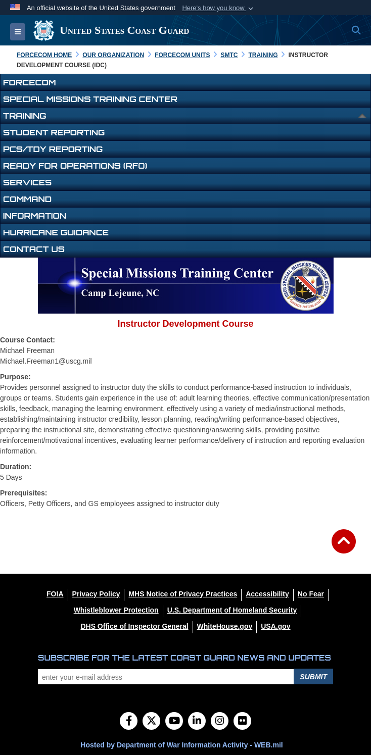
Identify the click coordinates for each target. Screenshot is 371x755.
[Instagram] (219, 722)
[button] (218, 8)
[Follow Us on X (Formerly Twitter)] (151, 722)
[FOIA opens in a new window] (55, 594)
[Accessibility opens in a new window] (267, 594)
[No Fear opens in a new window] (311, 594)
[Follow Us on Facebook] (128, 722)
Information (34, 216)
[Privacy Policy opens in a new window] (96, 594)
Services (27, 182)
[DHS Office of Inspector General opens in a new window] (134, 626)
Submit (313, 677)
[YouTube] (174, 722)
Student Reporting (54, 132)
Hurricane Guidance (56, 232)
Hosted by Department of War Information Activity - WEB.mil (181, 745)
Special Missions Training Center (90, 99)
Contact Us (34, 249)
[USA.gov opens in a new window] (275, 626)
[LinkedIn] (197, 722)
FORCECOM (29, 82)
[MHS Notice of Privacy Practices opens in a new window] (182, 594)
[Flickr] (242, 722)
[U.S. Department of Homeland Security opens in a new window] (232, 610)
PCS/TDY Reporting (53, 149)
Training (24, 116)
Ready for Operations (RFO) (75, 166)
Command (27, 199)
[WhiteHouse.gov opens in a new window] (225, 626)
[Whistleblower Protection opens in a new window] (116, 610)
